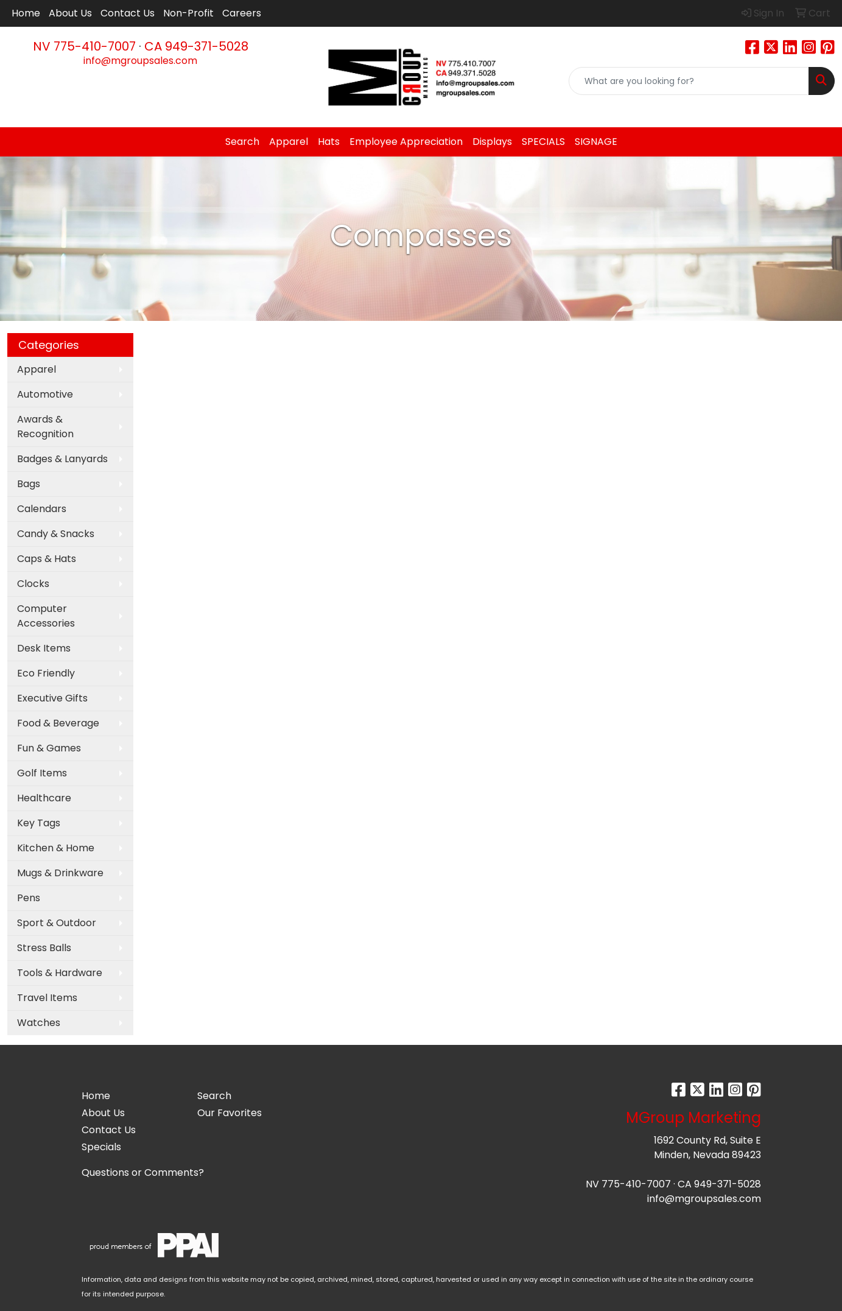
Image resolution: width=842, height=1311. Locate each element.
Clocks (33, 584)
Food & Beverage (58, 723)
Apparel (288, 142)
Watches (38, 1023)
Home (26, 13)
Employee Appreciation (406, 142)
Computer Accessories (46, 616)
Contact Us (127, 13)
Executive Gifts (52, 698)
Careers (241, 13)
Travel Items (47, 998)
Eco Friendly (46, 673)
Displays (492, 142)
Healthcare (44, 798)
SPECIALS (543, 142)
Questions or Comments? (143, 1172)
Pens (28, 898)
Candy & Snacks (55, 534)
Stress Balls (44, 948)
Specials (101, 1147)
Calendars (41, 509)
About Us (70, 13)
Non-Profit (188, 13)
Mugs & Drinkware (60, 873)
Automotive (45, 394)
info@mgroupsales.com (140, 61)
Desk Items (44, 648)
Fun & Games (49, 748)
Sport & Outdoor (56, 923)
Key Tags (38, 823)
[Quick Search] (689, 81)
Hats (329, 142)
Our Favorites (229, 1113)
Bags (28, 484)
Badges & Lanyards (62, 459)
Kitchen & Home (55, 848)
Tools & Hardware (59, 973)
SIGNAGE (596, 142)
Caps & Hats (46, 559)
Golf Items (42, 773)
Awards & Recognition (45, 426)
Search (242, 142)
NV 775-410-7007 (84, 46)
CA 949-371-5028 (196, 46)
